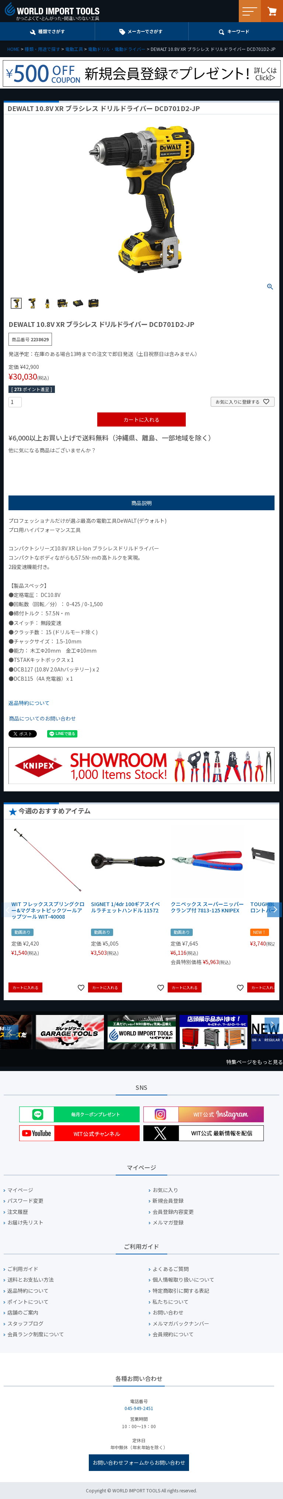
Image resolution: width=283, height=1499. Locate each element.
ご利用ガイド (22, 1268)
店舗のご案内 (22, 1312)
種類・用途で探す (42, 49)
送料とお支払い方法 (30, 1279)
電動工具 (74, 49)
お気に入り (165, 1190)
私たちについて (171, 1301)
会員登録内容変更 (173, 1211)
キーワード (238, 31)
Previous (11, 1032)
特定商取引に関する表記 (181, 1290)
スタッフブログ (25, 1323)
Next (272, 1025)
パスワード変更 (25, 1200)
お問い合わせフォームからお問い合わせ (138, 1462)
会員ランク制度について (35, 1334)
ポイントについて (28, 1301)
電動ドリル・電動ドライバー (117, 49)
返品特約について (29, 703)
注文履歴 (17, 1211)
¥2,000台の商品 (127, 462)
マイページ (20, 1190)
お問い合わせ (168, 1312)
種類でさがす (51, 31)
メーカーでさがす (145, 31)
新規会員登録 (168, 1200)
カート (272, 11)
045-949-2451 (139, 1408)
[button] (274, 909)
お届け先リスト (25, 1222)
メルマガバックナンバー (181, 1323)
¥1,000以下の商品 (32, 462)
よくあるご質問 (171, 1268)
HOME (13, 49)
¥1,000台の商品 (81, 462)
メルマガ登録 (168, 1222)
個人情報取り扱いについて (183, 1279)
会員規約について (173, 1334)
